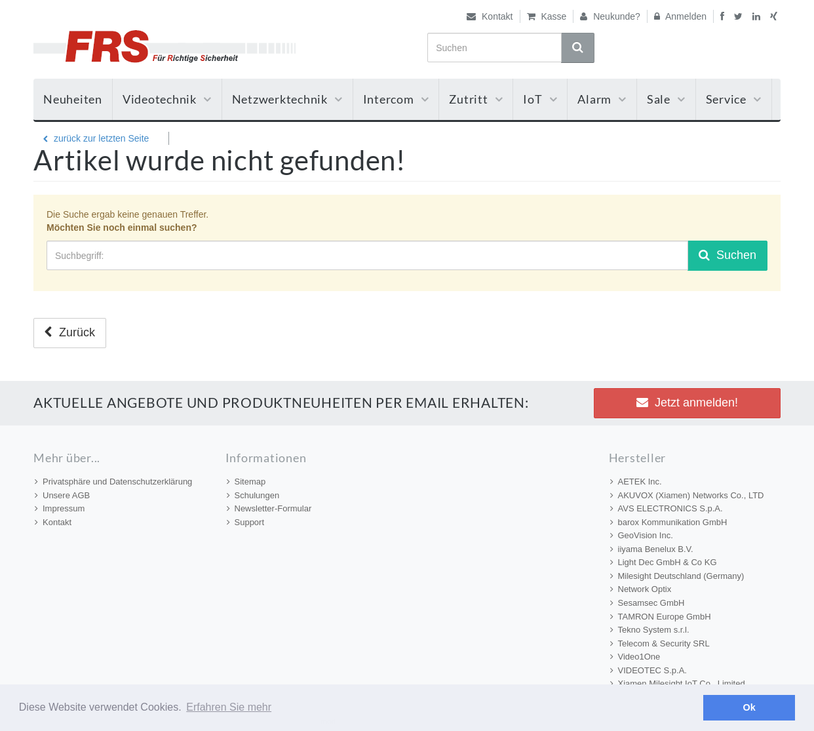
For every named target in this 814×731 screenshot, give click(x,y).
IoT (540, 99)
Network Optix (641, 589)
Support (246, 522)
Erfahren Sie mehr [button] (228, 707)
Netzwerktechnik (287, 99)
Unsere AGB (62, 495)
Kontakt (490, 16)
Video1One (635, 657)
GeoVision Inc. (641, 535)
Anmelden (680, 16)
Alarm (602, 99)
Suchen (727, 255)
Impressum (60, 508)
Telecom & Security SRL (660, 643)
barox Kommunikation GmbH (668, 522)
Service (734, 99)
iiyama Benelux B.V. (651, 549)
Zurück (70, 332)
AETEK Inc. (636, 481)
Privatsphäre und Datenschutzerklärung (113, 481)
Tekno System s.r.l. (649, 630)
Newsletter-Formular (269, 508)
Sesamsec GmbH (647, 603)
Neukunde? (610, 16)
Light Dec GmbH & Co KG (663, 562)
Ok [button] (749, 707)
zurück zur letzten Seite (96, 138)
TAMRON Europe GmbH (660, 617)
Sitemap (246, 481)
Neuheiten (72, 99)
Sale (666, 99)
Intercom (396, 99)
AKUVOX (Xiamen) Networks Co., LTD (687, 495)
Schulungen (253, 495)
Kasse (547, 16)
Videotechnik (167, 99)
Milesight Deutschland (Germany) (677, 576)
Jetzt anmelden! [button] (687, 402)
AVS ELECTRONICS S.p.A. (666, 508)
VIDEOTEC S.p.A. (648, 670)
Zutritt (476, 99)
